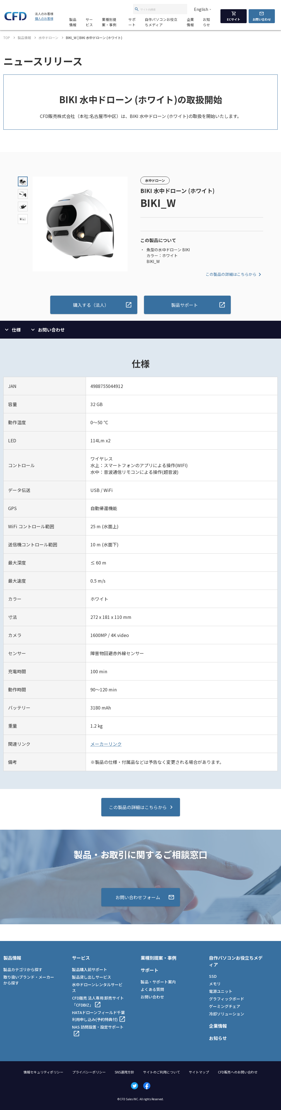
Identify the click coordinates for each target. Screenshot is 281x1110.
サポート (132, 22)
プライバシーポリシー (89, 1072)
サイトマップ (199, 1072)
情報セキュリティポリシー (43, 1072)
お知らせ (206, 22)
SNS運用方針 (124, 1072)
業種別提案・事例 (109, 22)
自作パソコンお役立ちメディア (161, 22)
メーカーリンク (106, 743)
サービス (89, 22)
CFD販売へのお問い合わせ (238, 1072)
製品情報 (72, 22)
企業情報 (190, 22)
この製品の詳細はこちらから (234, 274)
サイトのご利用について (161, 1072)
